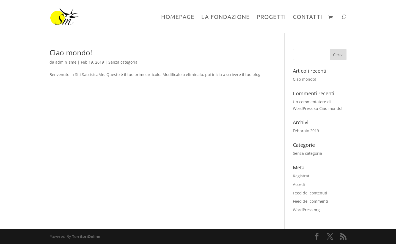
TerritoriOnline (86, 236)
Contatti (307, 17)
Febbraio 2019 (306, 130)
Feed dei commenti (310, 201)
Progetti (271, 17)
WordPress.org (306, 209)
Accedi (299, 184)
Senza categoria (123, 62)
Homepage (177, 17)
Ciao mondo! (71, 53)
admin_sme (65, 62)
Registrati (301, 175)
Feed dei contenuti (310, 193)
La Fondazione (225, 17)
